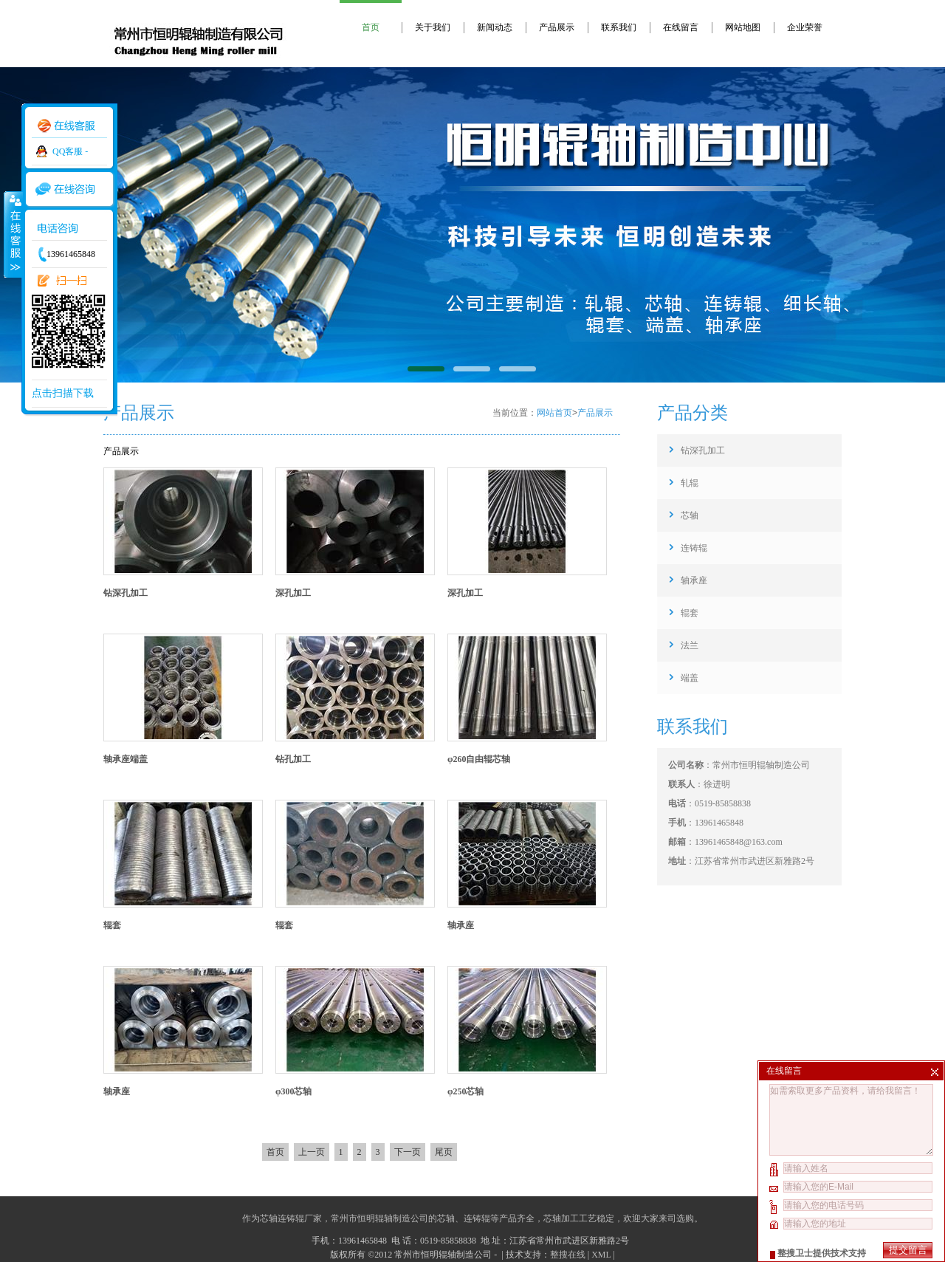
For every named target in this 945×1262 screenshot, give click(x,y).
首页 (370, 27)
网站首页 (554, 413)
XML (601, 1254)
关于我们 (432, 27)
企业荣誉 (804, 27)
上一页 (311, 1152)
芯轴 (689, 515)
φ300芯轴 (293, 1091)
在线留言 (680, 27)
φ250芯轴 (465, 1091)
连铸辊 (694, 548)
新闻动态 (494, 27)
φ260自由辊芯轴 (479, 759)
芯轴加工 (561, 1218)
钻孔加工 (293, 759)
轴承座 (460, 925)
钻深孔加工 (125, 593)
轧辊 (689, 483)
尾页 (444, 1152)
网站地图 (742, 27)
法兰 (689, 645)
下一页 (407, 1152)
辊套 (112, 925)
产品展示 (556, 27)
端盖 (689, 678)
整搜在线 (567, 1254)
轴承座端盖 (125, 759)
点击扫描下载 (63, 393)
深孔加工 (293, 593)
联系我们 (618, 27)
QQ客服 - (70, 151)
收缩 (12, 234)
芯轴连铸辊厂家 (291, 1218)
